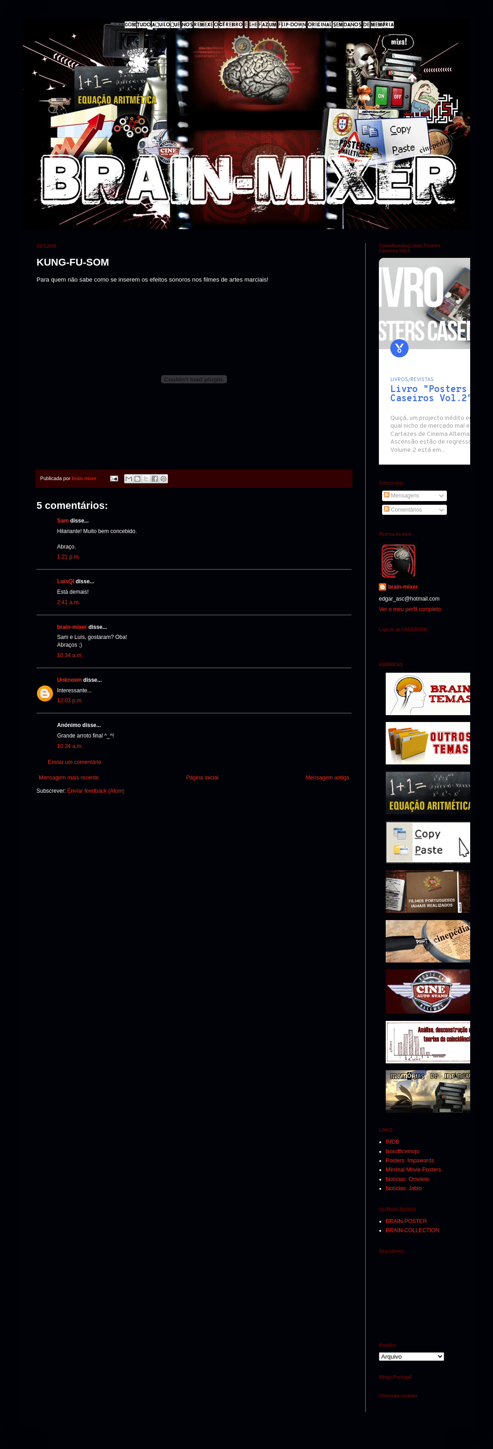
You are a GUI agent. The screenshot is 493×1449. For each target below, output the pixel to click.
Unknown (69, 680)
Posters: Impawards (410, 1160)
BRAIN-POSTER (406, 1221)
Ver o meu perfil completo (410, 609)
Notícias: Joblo (404, 1188)
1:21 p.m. (68, 557)
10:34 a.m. (70, 655)
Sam (62, 521)
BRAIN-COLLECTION (412, 1230)
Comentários (403, 510)
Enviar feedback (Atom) (95, 791)
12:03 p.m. (70, 700)
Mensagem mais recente (69, 777)
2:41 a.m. (68, 602)
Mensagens (401, 495)
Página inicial (202, 777)
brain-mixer (72, 627)
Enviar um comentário (74, 762)
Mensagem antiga (327, 777)
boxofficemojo (403, 1151)
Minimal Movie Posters (413, 1170)
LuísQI (65, 581)
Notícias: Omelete (407, 1179)
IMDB (392, 1142)
